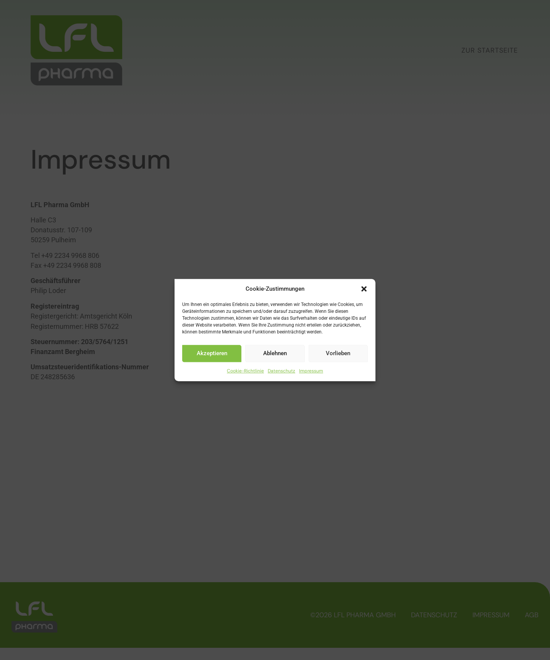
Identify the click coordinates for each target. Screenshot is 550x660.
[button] (364, 289)
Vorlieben (338, 353)
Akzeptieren (212, 353)
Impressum (311, 371)
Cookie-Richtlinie (245, 371)
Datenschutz (281, 371)
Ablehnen (275, 353)
